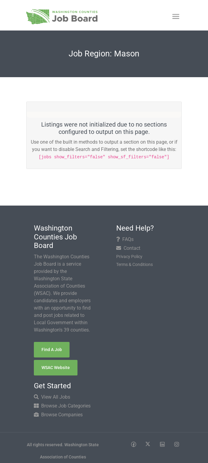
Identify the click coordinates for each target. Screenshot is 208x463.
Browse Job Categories (62, 406)
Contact (128, 248)
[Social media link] (133, 444)
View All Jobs (52, 397)
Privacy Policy (129, 256)
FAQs (125, 239)
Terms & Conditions (134, 264)
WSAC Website (55, 367)
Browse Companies (58, 415)
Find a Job (51, 349)
